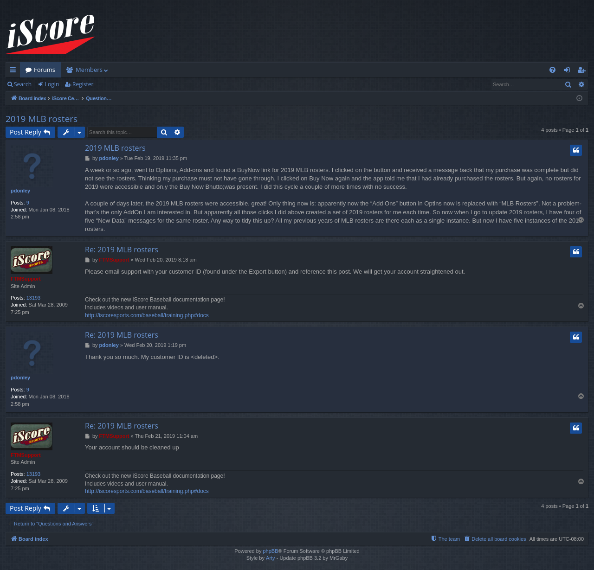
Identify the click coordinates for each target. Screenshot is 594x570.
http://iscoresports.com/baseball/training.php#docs (147, 315)
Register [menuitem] (583, 71)
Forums (44, 69)
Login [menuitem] (568, 71)
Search (23, 84)
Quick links (14, 71)
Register (82, 84)
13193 (33, 298)
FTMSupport (26, 279)
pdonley (20, 190)
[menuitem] (552, 69)
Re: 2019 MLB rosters (121, 249)
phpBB (270, 551)
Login (52, 84)
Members (89, 69)
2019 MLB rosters (41, 119)
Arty (270, 558)
